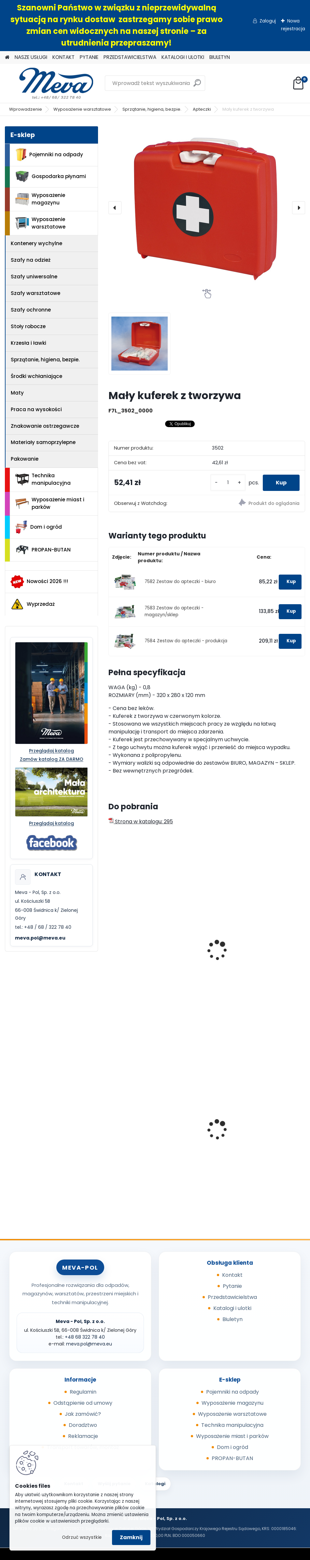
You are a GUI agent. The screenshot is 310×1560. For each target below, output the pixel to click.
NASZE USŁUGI (31, 57)
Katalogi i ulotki (232, 1308)
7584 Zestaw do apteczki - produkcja (186, 641)
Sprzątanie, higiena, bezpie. (151, 109)
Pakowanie (24, 458)
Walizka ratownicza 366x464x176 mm (155, 965)
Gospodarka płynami (50, 177)
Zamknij (131, 1537)
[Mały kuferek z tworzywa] (206, 207)
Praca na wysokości (36, 409)
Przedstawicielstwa (232, 1297)
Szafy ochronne (31, 309)
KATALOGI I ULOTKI (183, 57)
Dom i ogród (38, 527)
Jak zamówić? (83, 1414)
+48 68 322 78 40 (85, 1337)
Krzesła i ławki (28, 343)
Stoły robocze (28, 326)
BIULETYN (219, 57)
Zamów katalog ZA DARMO (51, 759)
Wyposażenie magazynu (40, 199)
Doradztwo (83, 1425)
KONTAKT (63, 57)
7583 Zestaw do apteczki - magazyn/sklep (174, 611)
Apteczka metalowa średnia (250, 962)
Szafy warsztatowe (35, 293)
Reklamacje (83, 1436)
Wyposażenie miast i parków (49, 503)
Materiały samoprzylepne (43, 442)
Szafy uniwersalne (34, 276)
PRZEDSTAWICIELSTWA (130, 57)
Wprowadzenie (25, 109)
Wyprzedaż (32, 604)
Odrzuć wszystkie (82, 1537)
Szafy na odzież (30, 260)
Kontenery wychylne (36, 243)
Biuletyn (232, 1319)
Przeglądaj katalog (51, 750)
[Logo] (49, 83)
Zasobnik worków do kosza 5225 (255, 1139)
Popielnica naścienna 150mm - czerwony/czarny (152, 1129)
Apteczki (202, 109)
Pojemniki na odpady (49, 154)
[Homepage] (7, 57)
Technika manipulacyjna (43, 479)
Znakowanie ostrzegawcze (45, 426)
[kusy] (228, 482)
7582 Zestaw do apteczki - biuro (180, 581)
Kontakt (232, 1275)
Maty (17, 392)
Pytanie (232, 1286)
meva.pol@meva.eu (40, 938)
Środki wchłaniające (36, 376)
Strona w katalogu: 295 (140, 821)
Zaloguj (268, 21)
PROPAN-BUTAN (43, 550)
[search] (197, 85)
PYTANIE (89, 57)
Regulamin (83, 1392)
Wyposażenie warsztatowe (82, 109)
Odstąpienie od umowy (82, 1403)
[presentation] (114, 207)
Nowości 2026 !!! (39, 581)
